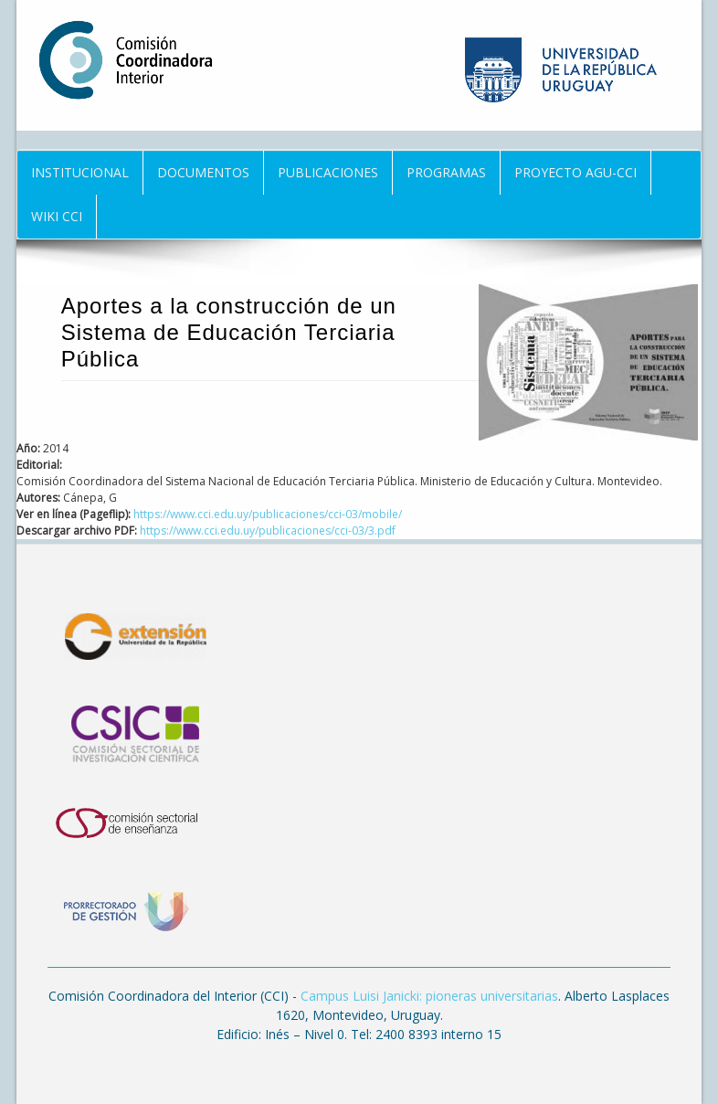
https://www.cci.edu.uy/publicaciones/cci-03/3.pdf (268, 530)
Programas (446, 172)
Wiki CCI (56, 216)
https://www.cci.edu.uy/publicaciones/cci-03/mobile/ (267, 514)
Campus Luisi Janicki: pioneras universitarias (429, 995)
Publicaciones (328, 172)
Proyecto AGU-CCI (575, 172)
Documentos (203, 172)
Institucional (80, 172)
